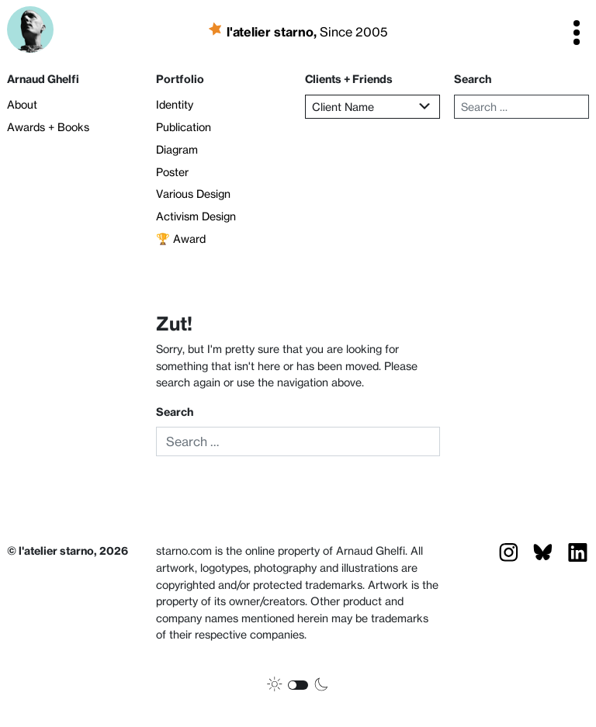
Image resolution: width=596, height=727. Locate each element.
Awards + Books (48, 127)
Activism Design (196, 216)
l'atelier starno (273, 31)
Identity (174, 105)
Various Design (193, 194)
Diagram (177, 150)
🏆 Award (181, 239)
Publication (183, 127)
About (22, 105)
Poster (172, 172)
